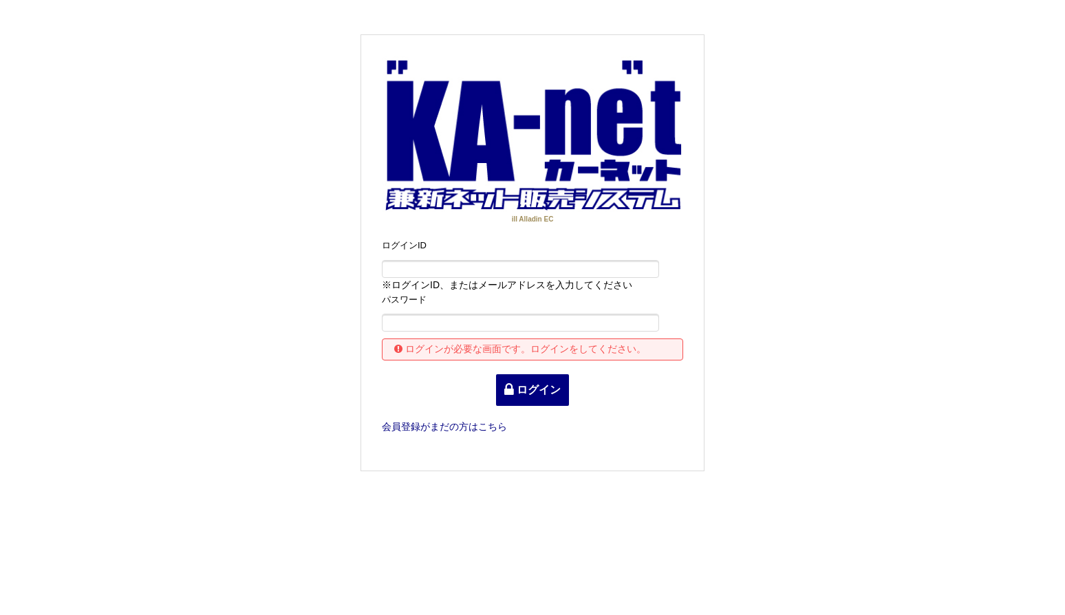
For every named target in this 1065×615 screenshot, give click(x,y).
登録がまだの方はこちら (444, 426)
